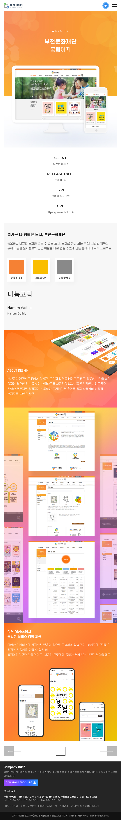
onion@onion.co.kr (99, 815)
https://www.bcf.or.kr (60, 212)
